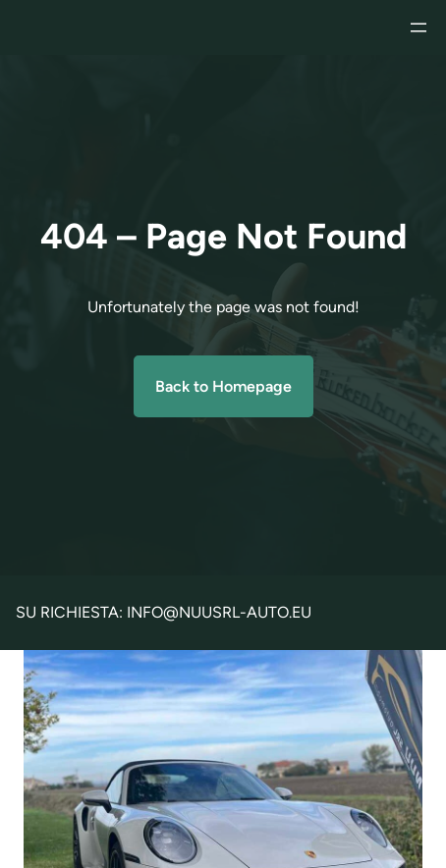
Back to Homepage (223, 386)
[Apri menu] (418, 27)
